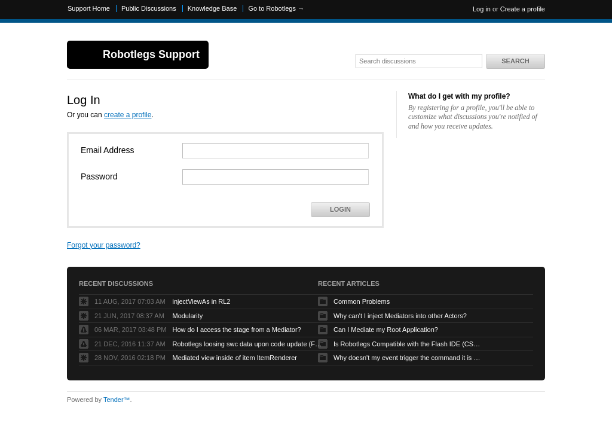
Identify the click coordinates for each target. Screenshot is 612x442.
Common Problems (361, 301)
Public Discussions (148, 8)
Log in (482, 9)
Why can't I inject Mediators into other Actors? (400, 315)
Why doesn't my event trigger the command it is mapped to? (408, 357)
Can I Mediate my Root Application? (385, 329)
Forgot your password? (103, 245)
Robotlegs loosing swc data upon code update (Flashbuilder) (247, 343)
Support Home (89, 8)
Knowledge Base (212, 8)
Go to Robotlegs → (276, 8)
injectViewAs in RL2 (201, 301)
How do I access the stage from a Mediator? (236, 329)
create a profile (127, 115)
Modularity (187, 315)
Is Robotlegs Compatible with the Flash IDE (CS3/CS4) (408, 343)
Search (515, 61)
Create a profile (522, 9)
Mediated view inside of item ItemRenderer (234, 357)
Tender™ (116, 399)
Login (340, 209)
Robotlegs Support (151, 54)
